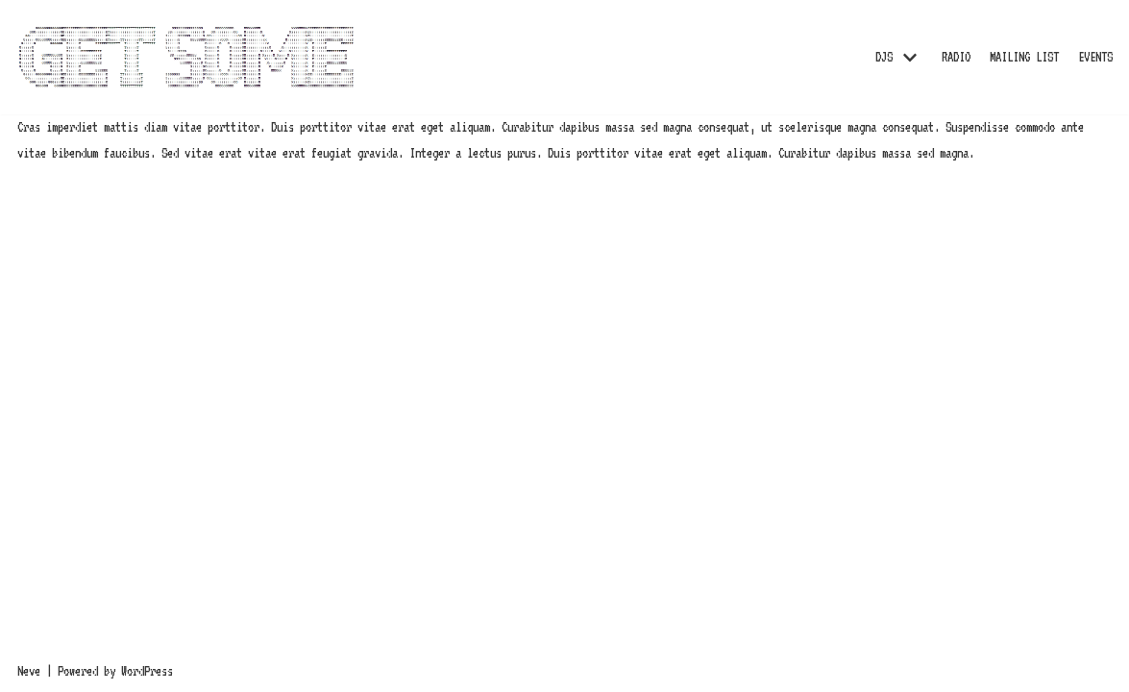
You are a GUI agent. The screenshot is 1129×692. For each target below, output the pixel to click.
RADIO (956, 56)
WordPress (147, 671)
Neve (28, 671)
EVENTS (1095, 56)
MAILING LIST (1024, 56)
